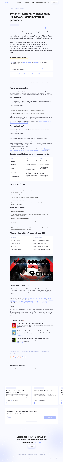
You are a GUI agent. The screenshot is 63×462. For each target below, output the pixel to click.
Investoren (17, 452)
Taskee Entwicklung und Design (42, 452)
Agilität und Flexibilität (14, 24)
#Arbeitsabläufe (24, 351)
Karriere (23, 452)
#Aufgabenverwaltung (34, 351)
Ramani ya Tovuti (42, 454)
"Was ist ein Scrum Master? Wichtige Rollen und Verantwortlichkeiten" (31, 302)
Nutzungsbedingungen (32, 454)
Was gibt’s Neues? (30, 452)
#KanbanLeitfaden (45, 351)
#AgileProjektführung (14, 351)
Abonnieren (50, 417)
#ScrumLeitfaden (13, 353)
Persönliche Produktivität (38, 388)
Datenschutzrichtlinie (22, 454)
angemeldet (17, 368)
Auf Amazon (20, 327)
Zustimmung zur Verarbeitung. (31, 421)
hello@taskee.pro (31, 458)
